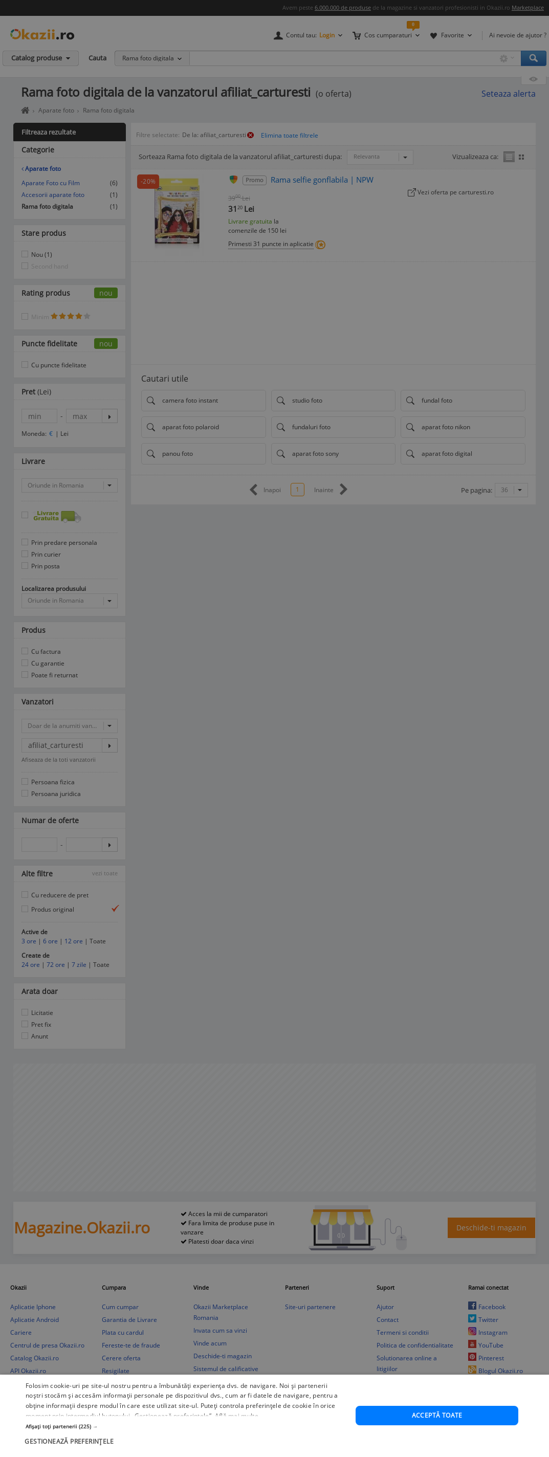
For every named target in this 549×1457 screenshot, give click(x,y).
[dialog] (274, 728)
